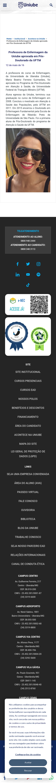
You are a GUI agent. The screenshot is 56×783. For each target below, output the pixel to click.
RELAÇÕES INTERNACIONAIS (28, 555)
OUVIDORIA (28, 510)
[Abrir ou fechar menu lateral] (4, 5)
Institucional (19, 39)
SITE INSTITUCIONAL (28, 371)
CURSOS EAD (28, 389)
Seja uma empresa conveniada (28, 474)
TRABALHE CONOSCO (28, 537)
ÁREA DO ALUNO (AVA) (28, 483)
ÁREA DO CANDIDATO (28, 425)
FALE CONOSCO (28, 501)
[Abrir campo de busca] (51, 5)
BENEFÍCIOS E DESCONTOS (28, 407)
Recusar (28, 770)
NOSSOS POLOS (27, 398)
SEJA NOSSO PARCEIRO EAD (28, 546)
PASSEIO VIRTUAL (28, 492)
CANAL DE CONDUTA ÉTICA (28, 563)
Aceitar (28, 762)
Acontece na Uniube (36, 39)
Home (9, 39)
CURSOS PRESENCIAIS (28, 380)
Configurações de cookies (28, 754)
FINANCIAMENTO (28, 416)
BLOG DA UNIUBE (28, 528)
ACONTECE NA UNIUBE (28, 434)
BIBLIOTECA (28, 519)
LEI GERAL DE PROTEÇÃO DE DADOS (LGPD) (28, 454)
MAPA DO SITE (28, 443)
